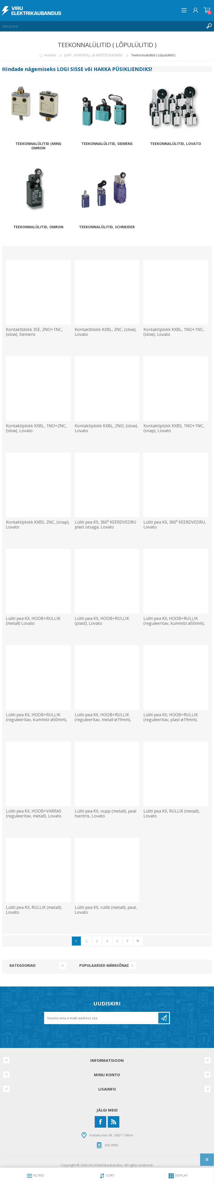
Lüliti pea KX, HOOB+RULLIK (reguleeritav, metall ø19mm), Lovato (103, 719)
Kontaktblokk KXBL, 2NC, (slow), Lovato (106, 332)
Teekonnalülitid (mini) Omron (38, 146)
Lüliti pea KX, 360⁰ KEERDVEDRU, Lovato (174, 524)
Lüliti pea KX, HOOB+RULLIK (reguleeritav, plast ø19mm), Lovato (170, 719)
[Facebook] (100, 1122)
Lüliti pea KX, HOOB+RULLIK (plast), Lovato (102, 621)
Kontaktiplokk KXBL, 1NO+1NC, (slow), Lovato (173, 332)
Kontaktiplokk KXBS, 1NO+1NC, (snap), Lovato (173, 428)
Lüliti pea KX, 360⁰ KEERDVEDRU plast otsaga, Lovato (105, 524)
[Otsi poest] (102, 26)
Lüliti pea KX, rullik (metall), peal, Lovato (106, 910)
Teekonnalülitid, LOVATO (175, 144)
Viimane (137, 941)
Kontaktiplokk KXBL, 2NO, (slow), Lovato (106, 428)
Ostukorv (207, 10)
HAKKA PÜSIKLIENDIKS (122, 69)
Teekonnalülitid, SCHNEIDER (107, 227)
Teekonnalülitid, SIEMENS (107, 144)
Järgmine (127, 941)
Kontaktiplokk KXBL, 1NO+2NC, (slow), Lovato (36, 428)
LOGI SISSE (70, 69)
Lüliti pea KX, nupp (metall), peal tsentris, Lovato (105, 813)
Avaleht (50, 55)
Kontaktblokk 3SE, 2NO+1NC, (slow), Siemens (34, 332)
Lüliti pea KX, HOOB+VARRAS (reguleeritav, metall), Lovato (33, 813)
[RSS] (113, 1122)
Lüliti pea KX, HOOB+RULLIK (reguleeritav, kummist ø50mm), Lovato (174, 623)
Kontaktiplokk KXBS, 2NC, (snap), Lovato (38, 524)
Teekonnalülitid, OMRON (38, 227)
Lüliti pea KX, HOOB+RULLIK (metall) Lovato (33, 621)
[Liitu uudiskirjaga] (101, 1018)
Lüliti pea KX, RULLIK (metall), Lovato (171, 813)
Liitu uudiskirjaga (163, 1018)
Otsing (209, 26)
